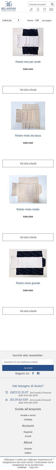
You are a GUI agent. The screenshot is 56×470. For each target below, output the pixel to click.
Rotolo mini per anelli (27, 62)
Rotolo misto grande (28, 283)
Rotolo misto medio (27, 209)
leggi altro (33, 467)
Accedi (28, 436)
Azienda (28, 448)
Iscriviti (28, 368)
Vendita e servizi (28, 415)
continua (22, 467)
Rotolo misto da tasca (28, 135)
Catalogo (28, 419)
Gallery (28, 453)
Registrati (28, 432)
